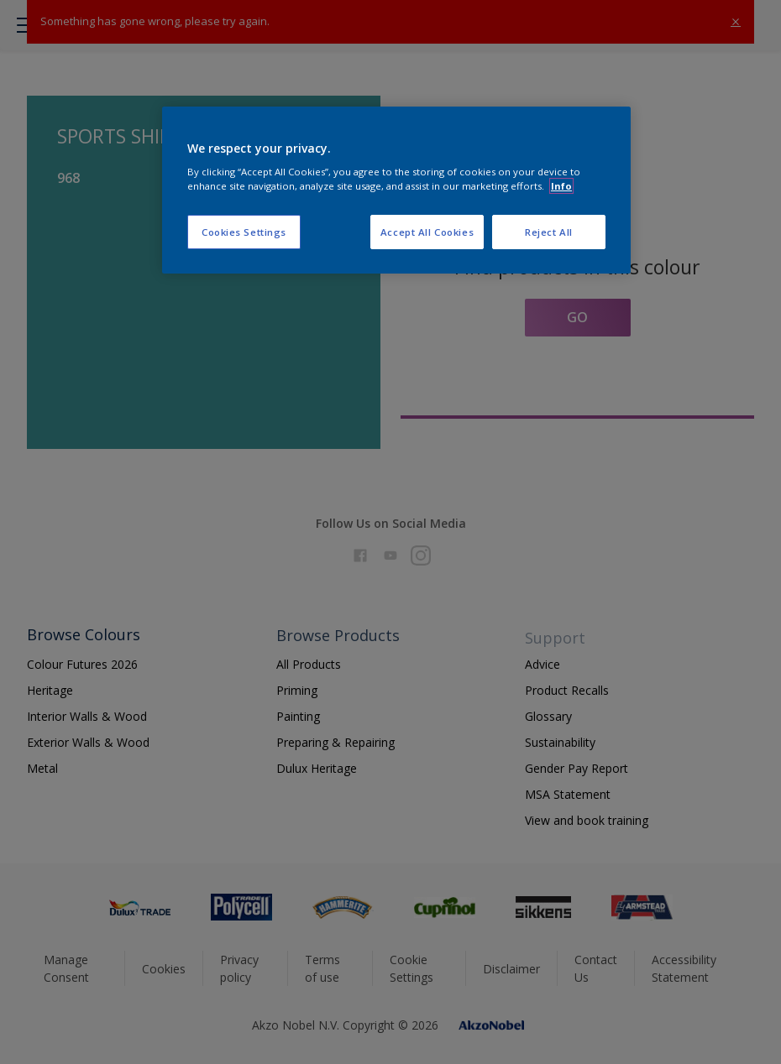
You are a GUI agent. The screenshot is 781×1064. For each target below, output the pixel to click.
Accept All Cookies (427, 232)
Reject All (549, 232)
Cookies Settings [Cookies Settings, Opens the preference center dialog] (244, 232)
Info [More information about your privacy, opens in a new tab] (561, 186)
